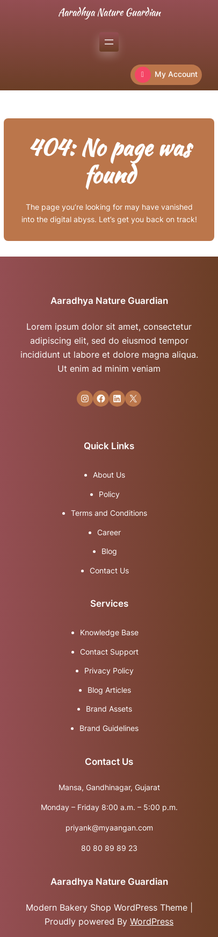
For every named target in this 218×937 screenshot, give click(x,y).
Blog (109, 551)
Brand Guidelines (109, 728)
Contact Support (109, 651)
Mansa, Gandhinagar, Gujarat (109, 787)
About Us (109, 474)
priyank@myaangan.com (109, 827)
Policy (109, 494)
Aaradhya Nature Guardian (109, 12)
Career (109, 532)
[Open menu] (109, 42)
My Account (166, 75)
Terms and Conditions (109, 512)
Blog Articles (109, 689)
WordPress (151, 921)
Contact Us (109, 570)
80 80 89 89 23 (109, 848)
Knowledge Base (109, 632)
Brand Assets (109, 708)
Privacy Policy (109, 670)
